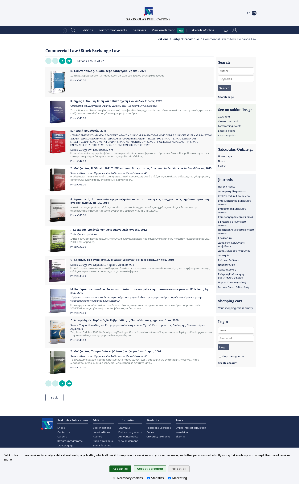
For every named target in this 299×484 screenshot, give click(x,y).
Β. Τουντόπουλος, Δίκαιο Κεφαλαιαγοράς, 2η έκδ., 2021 (108, 71)
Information (126, 420)
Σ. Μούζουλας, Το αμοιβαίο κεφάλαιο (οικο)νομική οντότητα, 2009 (115, 351)
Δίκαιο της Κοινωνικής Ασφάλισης (231, 244)
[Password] (236, 338)
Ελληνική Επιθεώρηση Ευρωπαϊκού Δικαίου (231, 275)
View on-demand (163, 30)
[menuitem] (64, 30)
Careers (62, 436)
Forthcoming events (113, 30)
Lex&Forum (225, 238)
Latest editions (226, 130)
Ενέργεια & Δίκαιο (228, 260)
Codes (150, 432)
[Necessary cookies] (114, 478)
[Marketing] (169, 478)
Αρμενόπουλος (227, 269)
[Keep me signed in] (220, 356)
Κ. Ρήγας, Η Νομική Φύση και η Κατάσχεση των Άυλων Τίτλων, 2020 (116, 101)
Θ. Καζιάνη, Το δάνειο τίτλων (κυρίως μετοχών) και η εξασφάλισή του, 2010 (122, 260)
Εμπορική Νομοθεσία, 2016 (88, 130)
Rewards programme (70, 441)
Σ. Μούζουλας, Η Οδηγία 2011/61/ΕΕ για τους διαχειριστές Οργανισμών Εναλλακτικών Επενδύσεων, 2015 (141, 168)
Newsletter (182, 432)
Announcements (128, 436)
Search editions (102, 427)
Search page (226, 97)
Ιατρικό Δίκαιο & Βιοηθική (233, 287)
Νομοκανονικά (226, 265)
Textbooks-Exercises (158, 427)
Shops (61, 427)
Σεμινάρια (224, 116)
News (221, 161)
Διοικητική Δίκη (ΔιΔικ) (232, 191)
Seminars (139, 30)
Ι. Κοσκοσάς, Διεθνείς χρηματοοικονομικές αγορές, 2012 (108, 229)
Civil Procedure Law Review (234, 196)
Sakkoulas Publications (72, 420)
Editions (87, 30)
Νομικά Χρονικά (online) (232, 282)
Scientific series (102, 445)
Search (222, 165)
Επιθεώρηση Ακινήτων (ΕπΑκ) (235, 217)
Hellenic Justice (226, 186)
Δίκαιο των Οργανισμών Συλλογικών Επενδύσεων (111, 173)
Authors (97, 436)
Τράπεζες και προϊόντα (83, 234)
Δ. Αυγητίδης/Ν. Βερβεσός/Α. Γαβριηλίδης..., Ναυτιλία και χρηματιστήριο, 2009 (124, 320)
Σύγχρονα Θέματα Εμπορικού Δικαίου (103, 265)
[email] (236, 330)
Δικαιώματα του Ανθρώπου (234, 250)
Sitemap (181, 436)
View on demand (228, 121)
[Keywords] (236, 79)
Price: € (78, 80)
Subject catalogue (186, 39)
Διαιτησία (224, 255)
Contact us (63, 432)
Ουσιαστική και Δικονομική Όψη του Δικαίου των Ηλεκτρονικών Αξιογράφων (113, 105)
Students (152, 420)
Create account (227, 363)
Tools (179, 420)
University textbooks (158, 436)
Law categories (227, 135)
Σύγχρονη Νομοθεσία (93, 149)
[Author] (236, 71)
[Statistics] (148, 478)
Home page (225, 156)
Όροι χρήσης (65, 445)
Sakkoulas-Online (202, 30)
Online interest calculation (191, 427)
